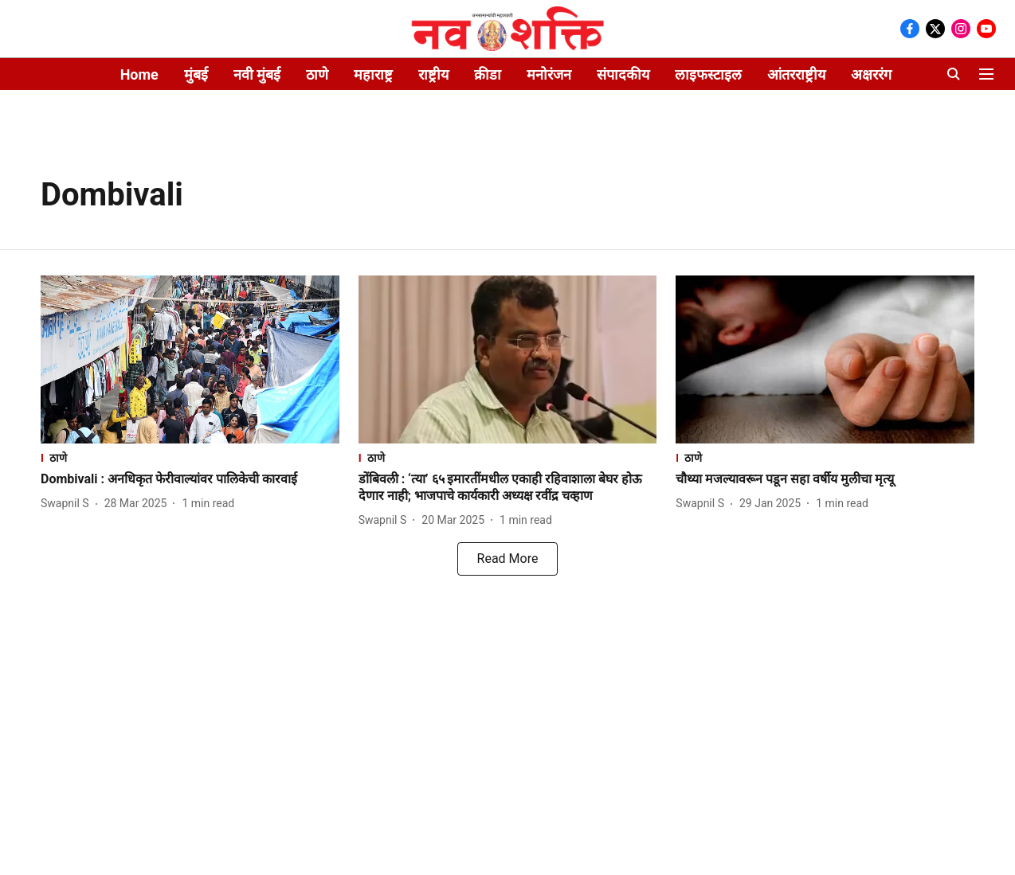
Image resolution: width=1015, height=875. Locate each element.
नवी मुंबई (256, 74)
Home (139, 74)
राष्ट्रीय (433, 74)
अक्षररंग (871, 74)
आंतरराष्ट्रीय (796, 74)
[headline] (190, 479)
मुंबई (196, 74)
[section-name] (190, 457)
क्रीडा (487, 74)
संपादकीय (623, 74)
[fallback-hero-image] (190, 359)
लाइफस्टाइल (708, 74)
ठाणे (317, 74)
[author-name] (68, 503)
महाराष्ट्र (373, 74)
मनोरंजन (549, 74)
